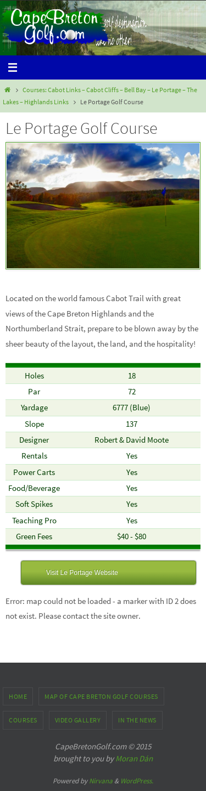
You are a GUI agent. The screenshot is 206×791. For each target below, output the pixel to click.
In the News (137, 720)
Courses (23, 720)
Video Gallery (78, 720)
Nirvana (101, 781)
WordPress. (136, 781)
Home (18, 696)
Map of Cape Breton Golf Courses (101, 696)
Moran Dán (134, 758)
